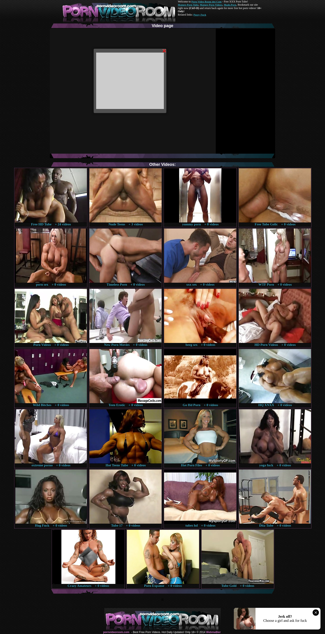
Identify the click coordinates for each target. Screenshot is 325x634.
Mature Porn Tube (188, 4)
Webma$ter (213, 632)
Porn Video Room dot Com (206, 1)
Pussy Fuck (199, 14)
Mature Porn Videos (211, 4)
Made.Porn (230, 4)
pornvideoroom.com (116, 632)
